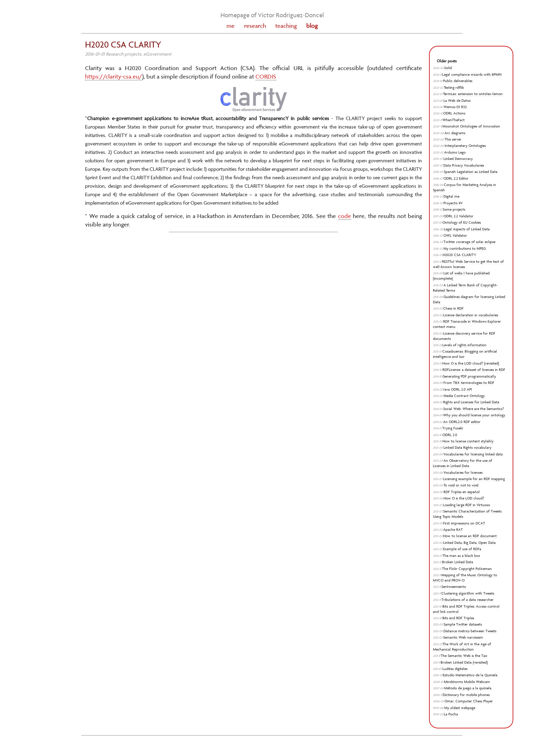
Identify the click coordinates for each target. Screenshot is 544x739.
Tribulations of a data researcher (467, 599)
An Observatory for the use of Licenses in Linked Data (462, 463)
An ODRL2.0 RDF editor (461, 422)
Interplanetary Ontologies (465, 145)
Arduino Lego (455, 152)
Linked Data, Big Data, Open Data (469, 542)
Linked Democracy (458, 158)
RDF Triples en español (461, 492)
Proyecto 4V (453, 203)
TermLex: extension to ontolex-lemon (473, 94)
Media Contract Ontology (464, 395)
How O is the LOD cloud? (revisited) (470, 363)
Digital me (451, 196)
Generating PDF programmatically (469, 376)
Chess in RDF (453, 308)
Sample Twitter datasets (462, 624)
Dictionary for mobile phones (466, 695)
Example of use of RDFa (462, 549)
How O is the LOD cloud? (463, 498)
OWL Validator (455, 235)
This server (453, 139)
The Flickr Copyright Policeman (467, 568)
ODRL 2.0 (449, 435)
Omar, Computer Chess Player (469, 701)
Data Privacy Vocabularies (463, 165)
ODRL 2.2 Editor (456, 178)
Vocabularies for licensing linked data (473, 454)
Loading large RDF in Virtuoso (466, 505)
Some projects (454, 209)
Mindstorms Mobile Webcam (467, 681)
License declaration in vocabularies (470, 315)
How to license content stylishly (468, 441)
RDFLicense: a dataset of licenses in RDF (473, 369)
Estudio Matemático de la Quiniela (470, 675)
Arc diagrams (455, 133)
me (230, 25)
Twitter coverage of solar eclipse (469, 242)
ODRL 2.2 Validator (458, 216)
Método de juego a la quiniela (467, 688)
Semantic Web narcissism (463, 637)
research (255, 25)
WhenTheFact (453, 120)
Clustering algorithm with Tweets (467, 593)
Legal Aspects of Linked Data (467, 229)
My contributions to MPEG (464, 248)
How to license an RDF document (470, 536)
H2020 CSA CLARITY (459, 255)
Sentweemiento (453, 586)
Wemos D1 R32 (455, 107)
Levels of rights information (464, 345)
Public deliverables (457, 81)
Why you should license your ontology (474, 415)
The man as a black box (461, 555)
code (344, 215)
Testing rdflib (454, 87)
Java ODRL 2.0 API (457, 389)
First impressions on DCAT (464, 523)
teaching (286, 25)
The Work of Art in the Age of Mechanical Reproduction (462, 647)
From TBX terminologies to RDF (468, 382)
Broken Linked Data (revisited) (464, 662)
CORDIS (265, 76)
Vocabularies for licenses (463, 472)
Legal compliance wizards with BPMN (472, 74)
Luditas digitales (454, 668)
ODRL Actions (454, 113)
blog (312, 25)
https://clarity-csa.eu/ (113, 76)
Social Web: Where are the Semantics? (473, 408)
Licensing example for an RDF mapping (474, 479)
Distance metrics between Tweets (469, 631)
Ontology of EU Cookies (461, 222)
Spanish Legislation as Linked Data (470, 171)
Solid (448, 68)
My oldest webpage (459, 708)
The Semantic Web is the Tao (464, 655)
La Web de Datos (457, 100)
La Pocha (451, 714)
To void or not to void (460, 485)
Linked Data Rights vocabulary (467, 447)
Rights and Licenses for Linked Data (471, 402)
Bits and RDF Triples (458, 618)
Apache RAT (453, 529)
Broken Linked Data (457, 562)
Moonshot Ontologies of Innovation (471, 126)
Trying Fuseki (452, 428)
